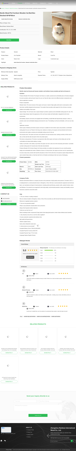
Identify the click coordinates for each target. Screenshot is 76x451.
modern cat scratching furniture (43, 316)
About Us (35, 3)
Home (13, 3)
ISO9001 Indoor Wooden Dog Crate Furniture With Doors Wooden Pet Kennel (67, 349)
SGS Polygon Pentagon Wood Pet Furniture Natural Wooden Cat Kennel (47, 349)
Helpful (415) (31, 292)
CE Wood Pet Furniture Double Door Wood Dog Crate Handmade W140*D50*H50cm (9, 378)
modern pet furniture (55, 316)
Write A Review (30, 257)
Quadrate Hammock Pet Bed (6, 132)
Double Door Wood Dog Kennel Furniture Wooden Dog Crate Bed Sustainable (7, 185)
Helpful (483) (31, 308)
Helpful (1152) (31, 275)
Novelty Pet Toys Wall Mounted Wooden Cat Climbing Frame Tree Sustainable (9, 349)
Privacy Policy (9, 449)
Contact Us (43, 3)
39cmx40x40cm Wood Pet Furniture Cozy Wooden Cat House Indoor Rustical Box (28, 349)
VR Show (27, 3)
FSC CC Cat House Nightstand (7, 107)
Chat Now (9, 40)
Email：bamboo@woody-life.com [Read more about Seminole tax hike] (8, 433)
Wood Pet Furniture (13, 8)
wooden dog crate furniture (30, 316)
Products (20, 3)
